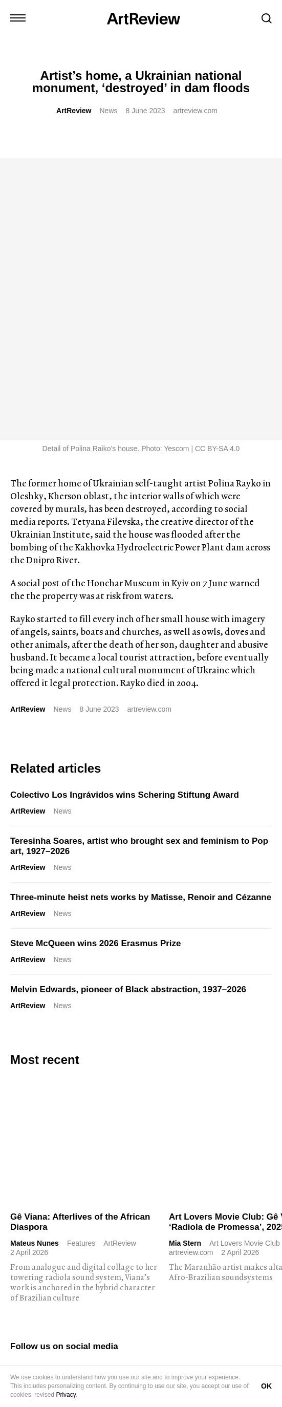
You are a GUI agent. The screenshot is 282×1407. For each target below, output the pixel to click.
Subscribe (54, 1262)
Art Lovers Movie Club (244, 961)
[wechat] (132, 1089)
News (109, 110)
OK (266, 1386)
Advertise (87, 1361)
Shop (53, 1361)
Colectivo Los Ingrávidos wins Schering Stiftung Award (124, 513)
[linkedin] (54, 1089)
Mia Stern (185, 961)
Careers (175, 1361)
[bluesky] (74, 1089)
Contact (22, 1361)
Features (81, 961)
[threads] (113, 1089)
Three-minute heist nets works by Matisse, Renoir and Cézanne (140, 615)
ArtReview (73, 110)
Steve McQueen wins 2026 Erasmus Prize (95, 661)
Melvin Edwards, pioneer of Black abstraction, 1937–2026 (128, 707)
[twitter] (35, 1089)
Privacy (65, 1394)
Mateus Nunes (34, 961)
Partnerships (132, 1361)
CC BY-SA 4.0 (217, 166)
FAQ (206, 1361)
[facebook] (93, 1089)
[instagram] (16, 1089)
